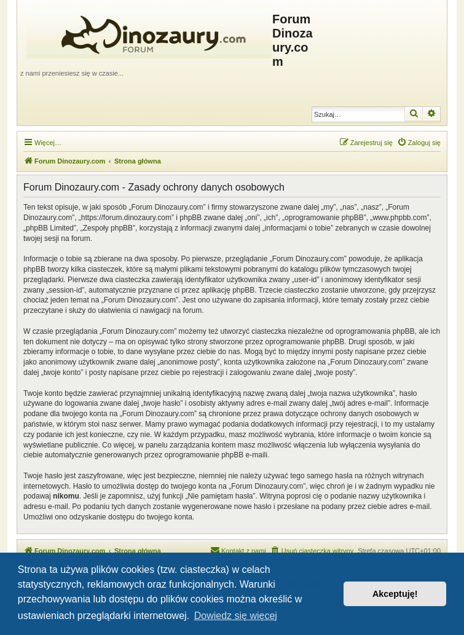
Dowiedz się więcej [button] (235, 615)
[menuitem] (419, 142)
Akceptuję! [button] (395, 594)
